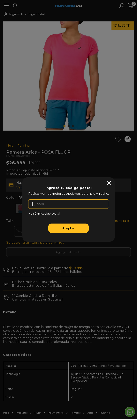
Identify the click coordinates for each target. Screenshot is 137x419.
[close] (109, 183)
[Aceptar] (68, 228)
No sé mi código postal (44, 213)
